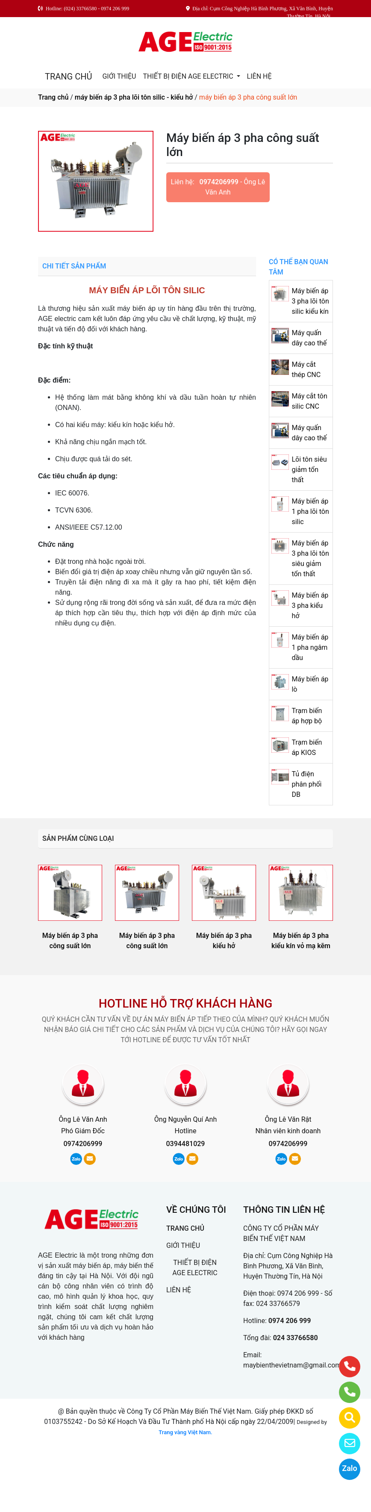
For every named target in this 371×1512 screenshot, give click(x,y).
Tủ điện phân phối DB (306, 784)
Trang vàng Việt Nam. (185, 1432)
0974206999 (219, 182)
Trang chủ (53, 97)
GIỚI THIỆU (119, 76)
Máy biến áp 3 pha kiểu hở (310, 605)
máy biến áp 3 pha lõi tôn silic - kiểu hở (134, 97)
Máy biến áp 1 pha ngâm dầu (310, 647)
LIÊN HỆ (259, 76)
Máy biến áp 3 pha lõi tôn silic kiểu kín (310, 301)
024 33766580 (295, 1338)
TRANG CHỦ (68, 76)
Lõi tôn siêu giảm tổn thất (309, 469)
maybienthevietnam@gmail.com (292, 1365)
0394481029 (185, 1144)
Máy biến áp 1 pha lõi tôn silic (310, 511)
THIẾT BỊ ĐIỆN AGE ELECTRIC (189, 76)
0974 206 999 (298, 1293)
